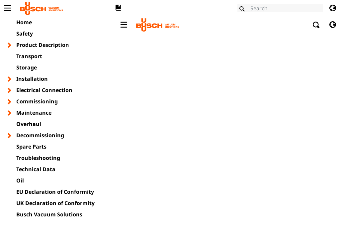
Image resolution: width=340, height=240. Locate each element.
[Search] (280, 8)
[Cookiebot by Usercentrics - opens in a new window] (285, 51)
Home (24, 22)
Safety (24, 33)
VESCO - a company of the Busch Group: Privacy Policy (103, 142)
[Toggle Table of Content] (7, 8)
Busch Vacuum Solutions (49, 214)
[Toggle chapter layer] (10, 45)
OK (267, 183)
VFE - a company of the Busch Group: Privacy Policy (99, 134)
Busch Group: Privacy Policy (69, 126)
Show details (286, 163)
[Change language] (332, 8)
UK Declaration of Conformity (55, 203)
